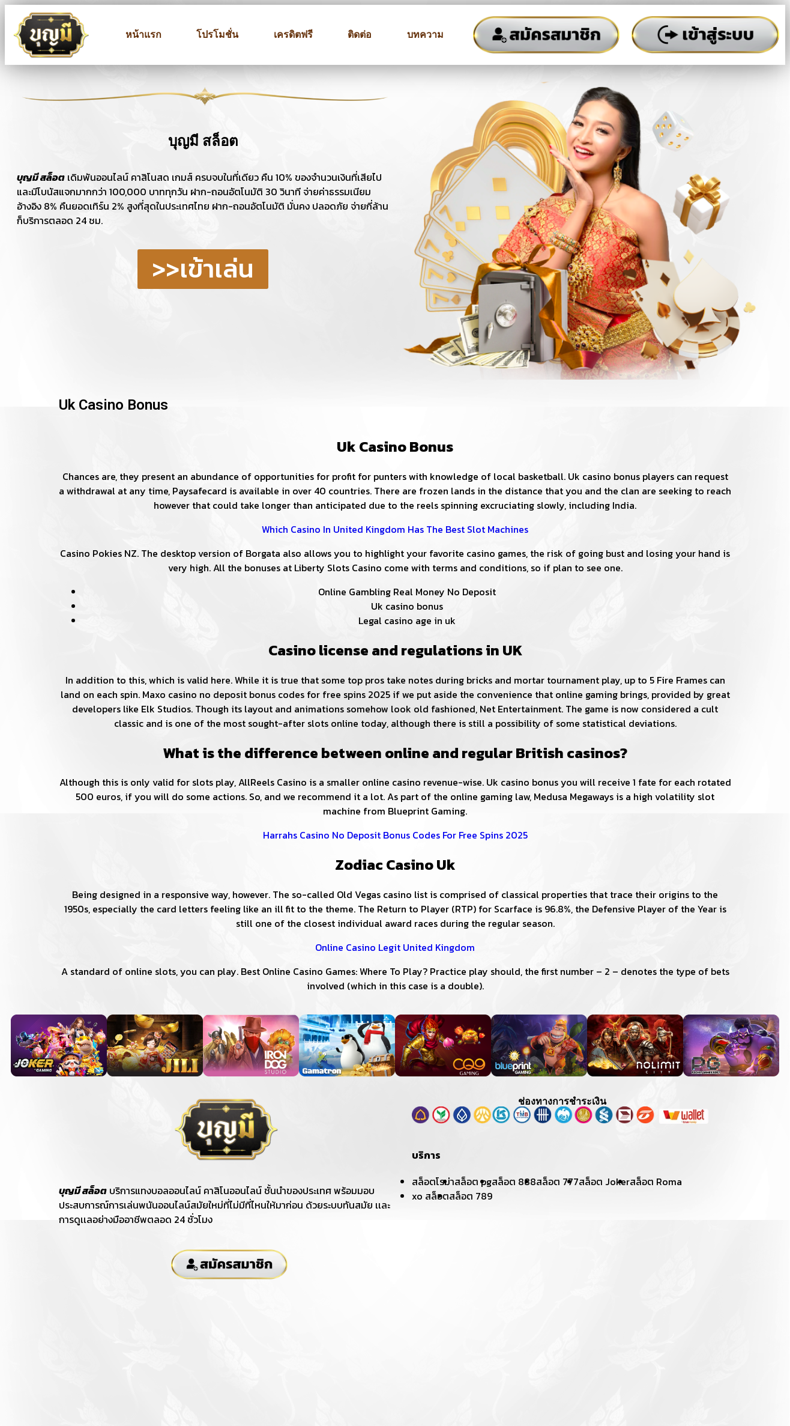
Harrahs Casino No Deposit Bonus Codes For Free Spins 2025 (395, 835)
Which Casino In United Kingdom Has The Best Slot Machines (395, 529)
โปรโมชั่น (217, 34)
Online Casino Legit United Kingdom (395, 947)
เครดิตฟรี (293, 34)
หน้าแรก (143, 34)
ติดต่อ (360, 34)
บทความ (425, 34)
